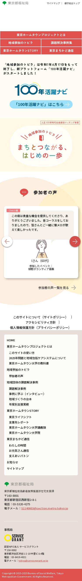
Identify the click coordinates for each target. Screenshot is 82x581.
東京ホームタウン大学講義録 (27, 427)
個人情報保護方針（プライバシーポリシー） (40, 327)
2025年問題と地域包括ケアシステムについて (37, 358)
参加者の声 (16, 376)
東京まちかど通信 (18, 439)
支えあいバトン (19, 456)
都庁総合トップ (72, 3)
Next (75, 241)
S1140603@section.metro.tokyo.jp (44, 508)
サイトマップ (53, 3)
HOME (11, 340)
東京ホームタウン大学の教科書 (29, 363)
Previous (7, 241)
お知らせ (12, 462)
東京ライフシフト (20, 417)
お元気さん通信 (19, 450)
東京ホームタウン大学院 (24, 433)
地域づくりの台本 (20, 399)
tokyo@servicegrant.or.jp (33, 560)
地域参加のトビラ (18, 369)
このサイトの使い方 (22, 353)
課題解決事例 (17, 388)
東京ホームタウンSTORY (23, 411)
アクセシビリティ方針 (41, 322)
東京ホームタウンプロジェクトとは (29, 346)
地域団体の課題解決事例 (22, 382)
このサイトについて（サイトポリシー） (40, 317)
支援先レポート (19, 422)
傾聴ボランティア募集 (41, 269)
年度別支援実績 (19, 404)
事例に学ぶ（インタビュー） (27, 394)
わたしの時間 (17, 445)
